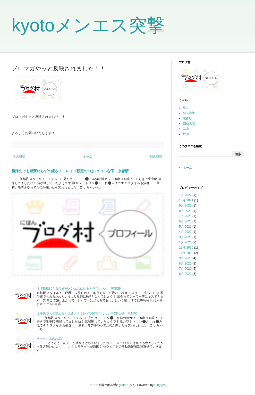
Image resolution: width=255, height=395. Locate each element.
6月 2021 (185, 221)
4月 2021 (185, 232)
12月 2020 (186, 247)
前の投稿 (156, 156)
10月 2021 (186, 200)
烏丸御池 (189, 113)
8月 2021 (185, 211)
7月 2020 (185, 268)
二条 (186, 128)
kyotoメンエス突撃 (88, 25)
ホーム (87, 156)
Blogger (159, 385)
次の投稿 (19, 156)
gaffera (123, 385)
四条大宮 (189, 123)
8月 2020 (185, 263)
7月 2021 (185, 216)
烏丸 (186, 108)
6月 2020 (185, 274)
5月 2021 (185, 226)
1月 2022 (185, 195)
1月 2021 (185, 242)
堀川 (186, 134)
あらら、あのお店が (50, 338)
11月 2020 (186, 253)
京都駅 (187, 118)
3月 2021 (185, 237)
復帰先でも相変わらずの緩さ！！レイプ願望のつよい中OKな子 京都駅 (70, 171)
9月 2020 (185, 258)
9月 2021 (185, 205)
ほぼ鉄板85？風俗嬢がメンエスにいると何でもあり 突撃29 (79, 288)
